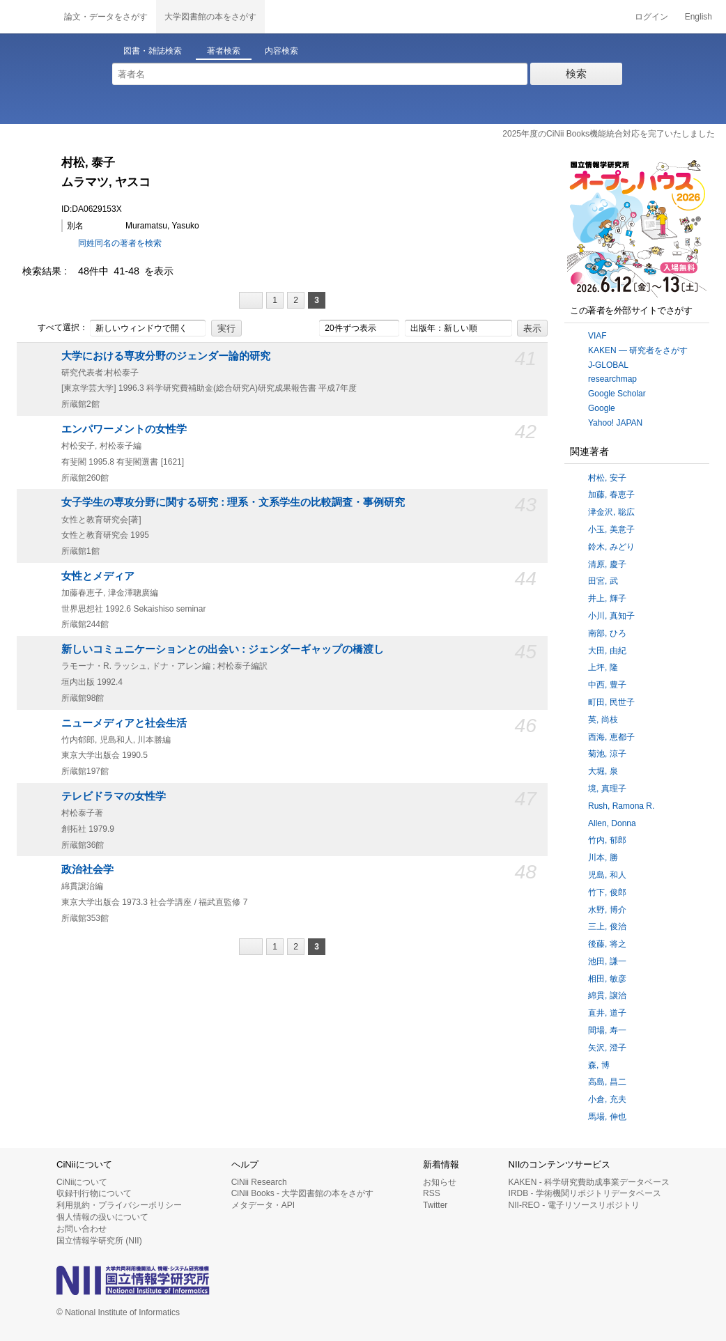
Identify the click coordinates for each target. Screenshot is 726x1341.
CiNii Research (259, 1182)
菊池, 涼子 (607, 754)
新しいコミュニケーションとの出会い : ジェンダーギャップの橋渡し (222, 649)
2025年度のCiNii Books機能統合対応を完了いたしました (608, 134)
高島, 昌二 (607, 1082)
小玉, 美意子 (611, 529)
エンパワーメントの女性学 (124, 429)
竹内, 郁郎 (607, 840)
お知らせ (439, 1182)
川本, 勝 (603, 857)
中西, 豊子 (607, 685)
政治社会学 (87, 869)
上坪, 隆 (603, 667)
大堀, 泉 (603, 771)
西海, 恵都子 (611, 737)
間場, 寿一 (607, 1030)
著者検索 (223, 51)
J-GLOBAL (608, 365)
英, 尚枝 (603, 719)
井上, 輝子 (607, 598)
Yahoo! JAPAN (615, 423)
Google (601, 408)
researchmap (612, 379)
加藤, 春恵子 (611, 494)
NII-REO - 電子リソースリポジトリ (574, 1205)
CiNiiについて (81, 1182)
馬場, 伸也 (607, 1117)
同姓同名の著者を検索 (120, 243)
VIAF (597, 336)
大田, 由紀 (607, 651)
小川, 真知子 (611, 616)
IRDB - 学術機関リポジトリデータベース (585, 1193)
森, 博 (599, 1065)
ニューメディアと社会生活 (124, 723)
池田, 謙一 (607, 961)
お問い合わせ (81, 1229)
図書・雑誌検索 (152, 51)
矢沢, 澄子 (607, 1048)
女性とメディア (97, 576)
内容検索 (281, 51)
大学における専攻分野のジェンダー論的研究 (165, 356)
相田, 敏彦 (607, 979)
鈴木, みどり (611, 547)
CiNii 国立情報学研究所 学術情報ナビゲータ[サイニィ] (28, 16)
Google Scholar (617, 393)
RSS (431, 1193)
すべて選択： (55, 328)
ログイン (651, 17)
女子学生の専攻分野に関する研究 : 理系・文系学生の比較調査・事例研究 (233, 502)
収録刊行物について (94, 1193)
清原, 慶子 (607, 564)
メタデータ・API (263, 1205)
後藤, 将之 (607, 944)
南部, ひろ (607, 633)
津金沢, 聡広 (611, 512)
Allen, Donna (612, 823)
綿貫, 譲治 (607, 995)
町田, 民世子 (611, 702)
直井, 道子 (607, 1013)
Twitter (435, 1205)
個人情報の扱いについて (102, 1217)
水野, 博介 (607, 910)
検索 (576, 73)
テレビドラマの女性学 (113, 796)
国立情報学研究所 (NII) (99, 1241)
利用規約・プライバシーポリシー (119, 1205)
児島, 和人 (607, 875)
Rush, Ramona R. (621, 806)
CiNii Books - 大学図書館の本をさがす (302, 1193)
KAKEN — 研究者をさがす (638, 350)
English (698, 17)
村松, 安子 (607, 478)
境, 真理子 (607, 788)
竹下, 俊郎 (607, 892)
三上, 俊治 (607, 926)
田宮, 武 (603, 581)
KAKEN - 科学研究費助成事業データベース (589, 1182)
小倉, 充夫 (607, 1099)
